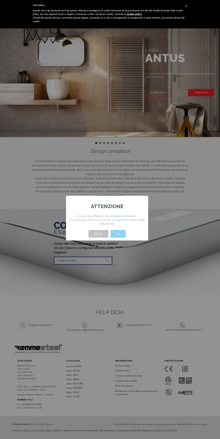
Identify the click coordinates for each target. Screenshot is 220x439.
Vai (118, 234)
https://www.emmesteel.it (120, 216)
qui (79, 220)
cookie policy (134, 14)
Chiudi (98, 234)
